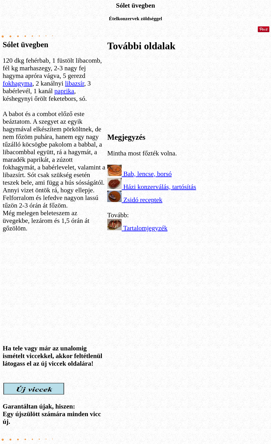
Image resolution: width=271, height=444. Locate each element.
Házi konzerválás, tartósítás (159, 186)
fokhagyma (17, 83)
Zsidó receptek (142, 199)
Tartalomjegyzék (145, 228)
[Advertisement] (54, 276)
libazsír (74, 83)
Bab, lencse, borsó (147, 173)
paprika (64, 91)
